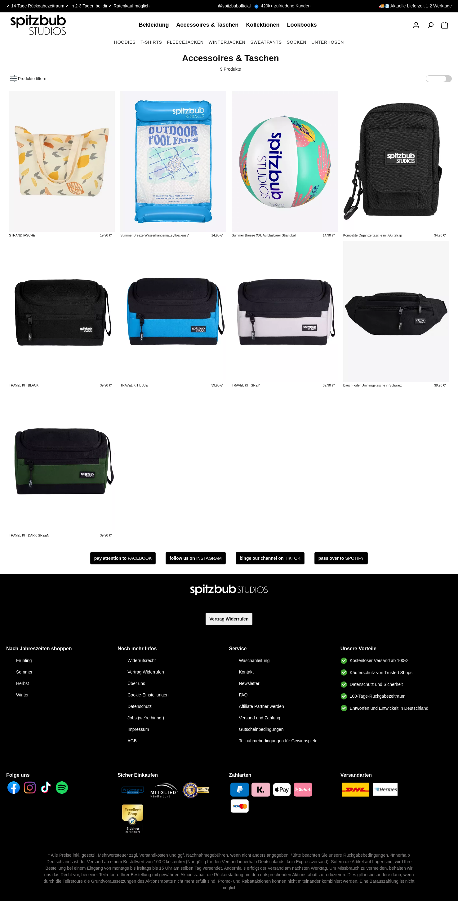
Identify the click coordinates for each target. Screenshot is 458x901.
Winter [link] (22, 694)
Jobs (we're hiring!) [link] (145, 717)
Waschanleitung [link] (254, 660)
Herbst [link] (22, 683)
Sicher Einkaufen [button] (138, 775)
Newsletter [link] (249, 683)
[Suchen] (430, 25)
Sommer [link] (24, 671)
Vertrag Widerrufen (229, 618)
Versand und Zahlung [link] (259, 717)
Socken (296, 42)
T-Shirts (151, 42)
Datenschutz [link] (139, 706)
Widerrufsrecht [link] (141, 660)
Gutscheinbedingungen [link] (261, 729)
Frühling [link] (24, 660)
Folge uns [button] (18, 775)
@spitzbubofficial (239, 5)
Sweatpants (266, 42)
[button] (416, 25)
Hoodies (125, 42)
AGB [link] (132, 740)
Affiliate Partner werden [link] (261, 706)
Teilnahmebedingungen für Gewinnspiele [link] (278, 740)
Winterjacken (227, 42)
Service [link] (238, 648)
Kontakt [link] (246, 671)
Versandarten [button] (356, 775)
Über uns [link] (136, 683)
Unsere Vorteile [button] (358, 648)
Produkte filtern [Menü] (28, 77)
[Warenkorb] (445, 25)
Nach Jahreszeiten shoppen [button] (39, 648)
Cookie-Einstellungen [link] (147, 694)
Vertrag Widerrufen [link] (145, 671)
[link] (155, 25)
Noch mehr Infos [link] (137, 648)
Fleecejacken (185, 42)
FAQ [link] (243, 694)
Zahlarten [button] (240, 775)
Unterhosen (327, 42)
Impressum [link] (138, 729)
